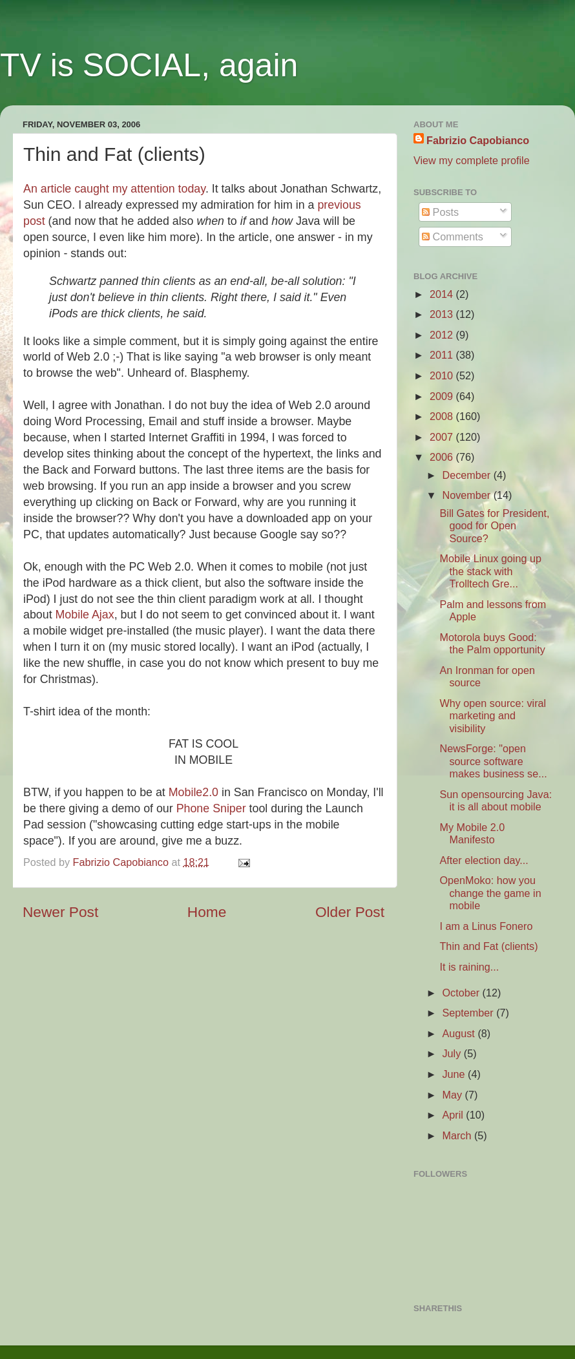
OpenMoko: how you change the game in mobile (490, 892)
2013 (443, 314)
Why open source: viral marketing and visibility (492, 715)
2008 (443, 416)
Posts (440, 212)
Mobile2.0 (193, 792)
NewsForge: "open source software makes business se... (493, 761)
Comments (452, 236)
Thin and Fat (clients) (488, 946)
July (452, 1053)
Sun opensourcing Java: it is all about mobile (495, 800)
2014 (443, 294)
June (455, 1074)
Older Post (349, 911)
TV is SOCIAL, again (149, 65)
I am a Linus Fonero (485, 926)
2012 (443, 335)
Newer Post (60, 911)
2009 (443, 396)
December (467, 475)
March (458, 1135)
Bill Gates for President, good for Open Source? (494, 525)
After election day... (483, 860)
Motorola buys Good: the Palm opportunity (492, 643)
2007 (443, 437)
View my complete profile (471, 160)
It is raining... (469, 967)
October (462, 992)
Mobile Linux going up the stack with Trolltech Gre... (490, 571)
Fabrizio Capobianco (122, 862)
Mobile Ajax (85, 614)
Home (206, 911)
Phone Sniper (211, 808)
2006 (443, 457)
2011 (443, 355)
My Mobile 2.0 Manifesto (472, 833)
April (454, 1115)
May (453, 1095)
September (469, 1012)
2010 (443, 375)
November (467, 495)
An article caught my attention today (114, 188)
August (459, 1033)
